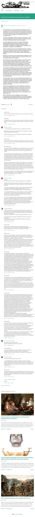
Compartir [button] (31, 104)
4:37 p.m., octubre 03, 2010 (9, 221)
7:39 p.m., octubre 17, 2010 (9, 353)
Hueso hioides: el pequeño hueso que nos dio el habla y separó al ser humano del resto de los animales (17, 458)
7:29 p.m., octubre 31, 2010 (9, 376)
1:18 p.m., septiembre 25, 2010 (9, 143)
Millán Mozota (6, 127)
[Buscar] (30, 1)
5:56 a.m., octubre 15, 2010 (9, 337)
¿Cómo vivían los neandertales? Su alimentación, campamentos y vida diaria (15, 417)
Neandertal (7, 104)
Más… (23, 10)
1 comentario (8, 429)
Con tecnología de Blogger (17, 514)
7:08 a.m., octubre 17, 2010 (9, 345)
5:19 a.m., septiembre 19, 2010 (9, 115)
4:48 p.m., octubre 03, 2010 (9, 230)
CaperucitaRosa (7, 208)
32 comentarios (9, 469)
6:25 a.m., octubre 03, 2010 (9, 205)
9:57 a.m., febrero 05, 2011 (9, 382)
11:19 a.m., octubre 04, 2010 (9, 248)
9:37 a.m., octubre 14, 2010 (9, 318)
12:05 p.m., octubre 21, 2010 (9, 366)
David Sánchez (6, 356)
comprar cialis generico (8, 379)
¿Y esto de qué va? (9, 10)
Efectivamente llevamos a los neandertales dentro (16, 498)
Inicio (2, 10)
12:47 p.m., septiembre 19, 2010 (10, 124)
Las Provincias (9, 25)
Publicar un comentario (5, 385)
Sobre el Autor (16, 10)
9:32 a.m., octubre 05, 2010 (9, 272)
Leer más (32, 429)
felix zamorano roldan (8, 340)
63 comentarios (9, 508)
